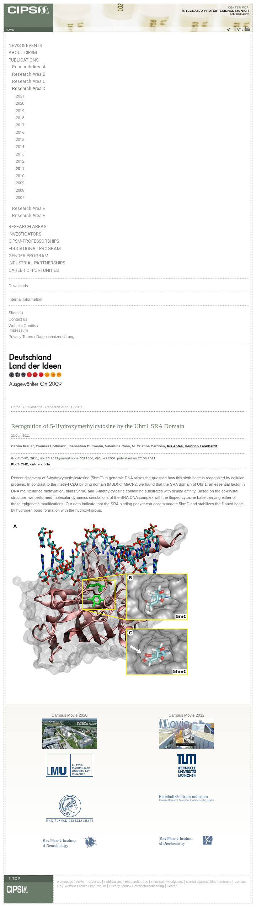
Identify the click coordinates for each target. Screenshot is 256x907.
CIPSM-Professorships (34, 241)
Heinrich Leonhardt (201, 446)
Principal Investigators (167, 882)
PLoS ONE (19, 464)
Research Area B (29, 74)
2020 (20, 103)
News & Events (25, 45)
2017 (20, 125)
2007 (20, 197)
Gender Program (28, 255)
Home (15, 407)
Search (172, 886)
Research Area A (29, 66)
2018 (20, 118)
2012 (20, 161)
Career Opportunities (34, 270)
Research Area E (28, 208)
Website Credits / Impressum (85, 886)
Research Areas (27, 226)
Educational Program (35, 248)
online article (40, 464)
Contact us (18, 319)
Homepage (65, 882)
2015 (20, 139)
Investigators (25, 234)
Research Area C (29, 81)
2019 (20, 111)
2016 (20, 132)
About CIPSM (23, 52)
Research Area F (28, 215)
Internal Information (25, 299)
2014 (20, 146)
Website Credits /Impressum (23, 327)
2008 (20, 190)
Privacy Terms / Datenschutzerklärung (41, 336)
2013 (20, 154)
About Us (94, 882)
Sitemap (16, 313)
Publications (23, 60)
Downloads (18, 286)
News (80, 882)
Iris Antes (175, 446)
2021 (20, 96)
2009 (20, 183)
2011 (20, 169)
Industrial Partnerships (37, 262)
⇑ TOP (14, 878)
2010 (20, 176)
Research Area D (29, 88)
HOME (10, 29)
